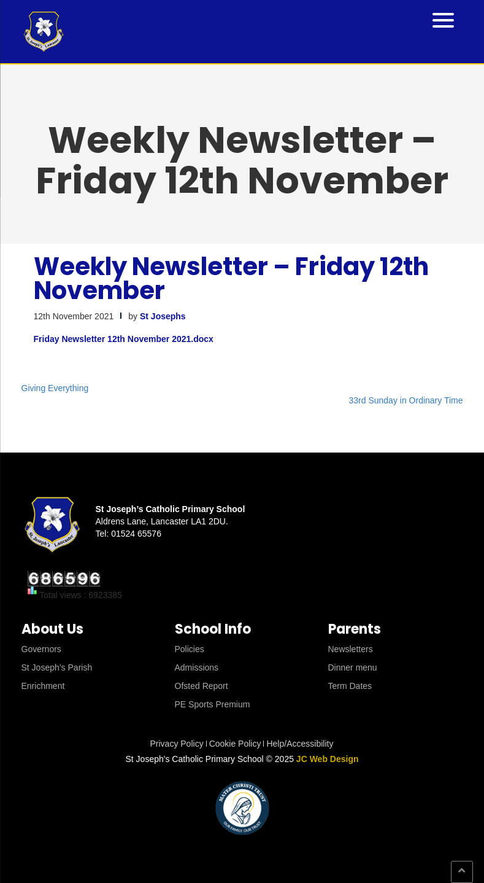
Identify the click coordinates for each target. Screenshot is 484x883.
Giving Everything (55, 388)
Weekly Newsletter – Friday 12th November (231, 278)
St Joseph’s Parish (57, 667)
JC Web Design (327, 759)
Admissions (197, 667)
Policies (189, 649)
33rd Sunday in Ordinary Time (406, 400)
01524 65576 (136, 534)
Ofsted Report (201, 686)
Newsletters (350, 649)
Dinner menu (352, 667)
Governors (41, 649)
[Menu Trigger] (443, 19)
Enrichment (43, 686)
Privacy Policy (177, 744)
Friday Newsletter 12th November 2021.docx (123, 339)
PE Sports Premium (212, 704)
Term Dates (350, 686)
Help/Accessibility (299, 744)
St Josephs (163, 316)
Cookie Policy (235, 744)
